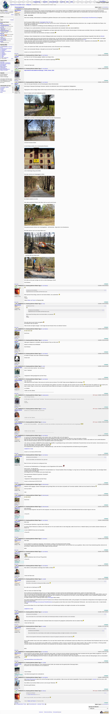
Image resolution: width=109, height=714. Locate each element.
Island (2, 55)
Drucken (106, 53)
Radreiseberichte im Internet (6, 48)
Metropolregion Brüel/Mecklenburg (89, 17)
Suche (61, 1)
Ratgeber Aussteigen (4, 70)
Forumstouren (3, 49)
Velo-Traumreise (3, 64)
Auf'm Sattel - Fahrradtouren (5, 62)
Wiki (72, 1)
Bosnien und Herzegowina (6, 51)
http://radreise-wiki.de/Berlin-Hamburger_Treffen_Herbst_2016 (39, 70)
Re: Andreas (43, 408)
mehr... (12, 58)
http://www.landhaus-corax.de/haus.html (33, 659)
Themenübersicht (31, 704)
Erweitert (12, 19)
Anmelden (102, 1)
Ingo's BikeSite (3, 65)
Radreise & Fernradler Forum (17, 4)
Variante (94, 679)
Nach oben (16, 53)
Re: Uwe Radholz (44, 55)
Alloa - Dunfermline (4, 57)
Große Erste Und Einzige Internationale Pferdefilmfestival (39, 602)
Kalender (45, 1)
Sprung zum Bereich (94, 706)
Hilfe (67, 1)
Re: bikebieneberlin (44, 395)
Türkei (2, 56)
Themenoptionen (19, 7)
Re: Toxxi (43, 303)
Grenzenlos (2, 61)
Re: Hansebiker (44, 538)
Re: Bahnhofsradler (44, 484)
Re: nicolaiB (43, 626)
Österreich (3, 54)
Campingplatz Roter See (45, 22)
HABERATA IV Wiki (28, 448)
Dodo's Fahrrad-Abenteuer (5, 69)
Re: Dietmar (43, 690)
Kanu (85, 39)
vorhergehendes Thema (20, 704)
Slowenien (3, 53)
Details (12, 14)
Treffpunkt (28, 4)
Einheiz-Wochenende (31, 679)
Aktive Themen (53, 1)
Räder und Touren (32, 300)
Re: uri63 (42, 366)
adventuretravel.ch (3, 68)
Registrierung (36, 1)
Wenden (102, 36)
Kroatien (2, 52)
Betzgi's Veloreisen (3, 66)
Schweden (3, 50)
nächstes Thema (41, 704)
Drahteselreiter (3, 67)
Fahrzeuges (50, 597)
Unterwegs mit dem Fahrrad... (5, 63)
